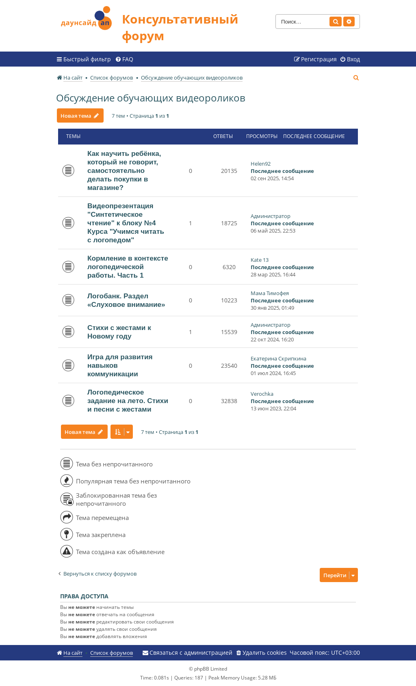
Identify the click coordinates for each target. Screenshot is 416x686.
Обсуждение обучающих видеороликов (150, 97)
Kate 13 (260, 259)
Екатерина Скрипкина (278, 358)
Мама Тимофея (270, 293)
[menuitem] (124, 59)
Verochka (262, 393)
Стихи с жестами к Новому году (119, 332)
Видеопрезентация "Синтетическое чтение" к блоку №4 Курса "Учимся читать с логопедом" (125, 223)
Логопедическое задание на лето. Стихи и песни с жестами (127, 400)
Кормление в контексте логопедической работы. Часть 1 (127, 266)
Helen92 (261, 163)
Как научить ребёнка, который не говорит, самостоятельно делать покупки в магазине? (124, 170)
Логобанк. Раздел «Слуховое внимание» (126, 300)
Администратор (270, 216)
